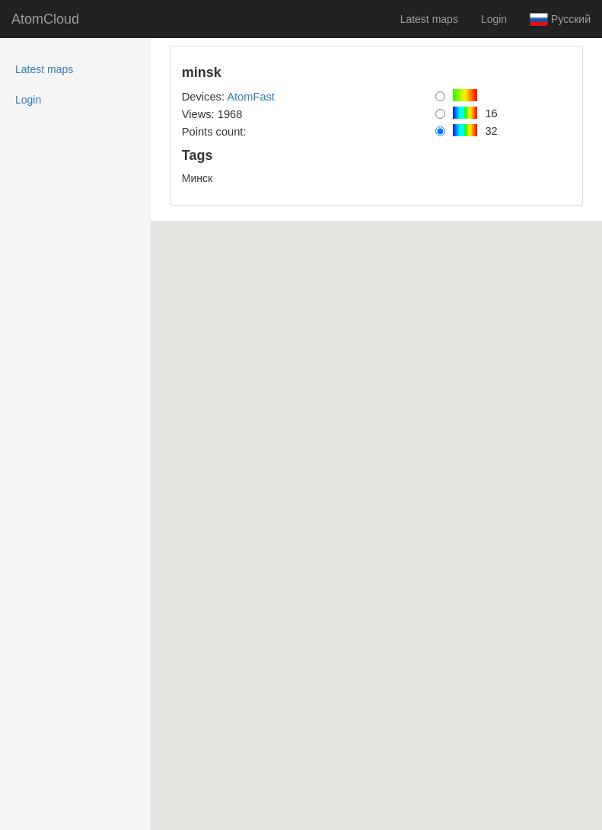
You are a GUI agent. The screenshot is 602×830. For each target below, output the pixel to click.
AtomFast (251, 97)
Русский (560, 20)
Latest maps (429, 19)
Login (494, 19)
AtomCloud (45, 19)
